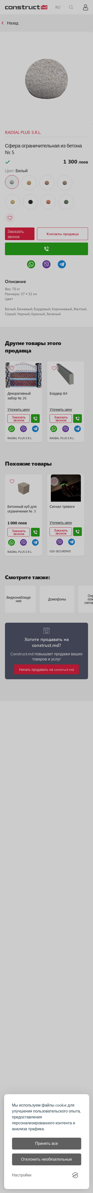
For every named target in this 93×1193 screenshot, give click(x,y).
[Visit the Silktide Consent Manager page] (75, 1175)
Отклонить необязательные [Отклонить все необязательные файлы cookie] (46, 1159)
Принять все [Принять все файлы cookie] (46, 1143)
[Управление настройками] (21, 1175)
